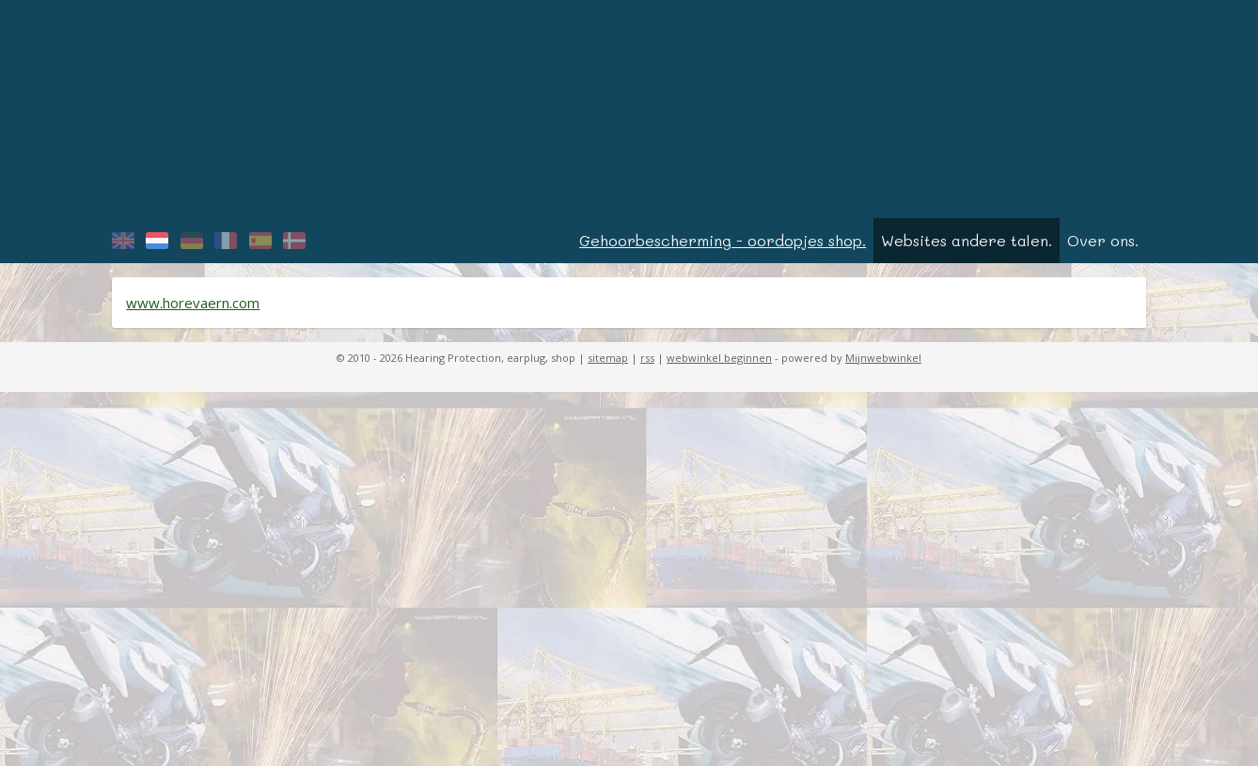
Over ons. (1103, 247)
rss (647, 364)
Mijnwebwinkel (883, 364)
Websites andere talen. (966, 247)
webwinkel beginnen (719, 364)
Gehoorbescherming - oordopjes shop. (722, 247)
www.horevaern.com (192, 309)
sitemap (608, 364)
